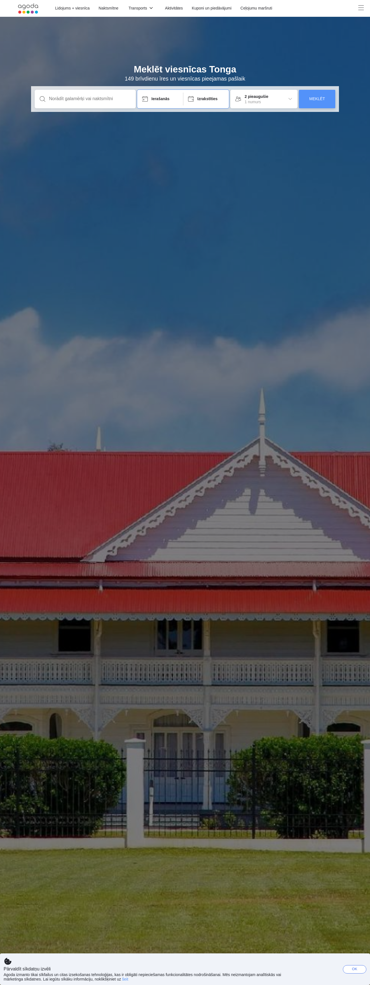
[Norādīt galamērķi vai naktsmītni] (89, 99)
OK (354, 969)
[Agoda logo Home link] (28, 8)
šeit (125, 979)
